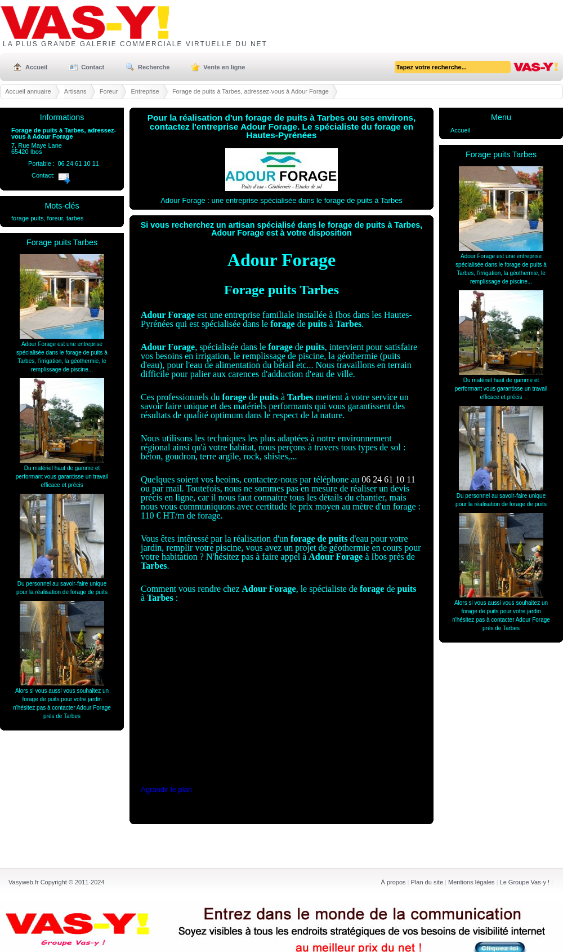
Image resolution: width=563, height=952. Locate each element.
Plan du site (427, 882)
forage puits (27, 218)
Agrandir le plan (166, 789)
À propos (393, 882)
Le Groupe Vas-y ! (524, 882)
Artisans (75, 91)
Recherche (153, 67)
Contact (92, 67)
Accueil (36, 67)
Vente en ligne (224, 67)
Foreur (109, 91)
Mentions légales (471, 882)
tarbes (75, 218)
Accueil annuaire (28, 91)
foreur (55, 218)
